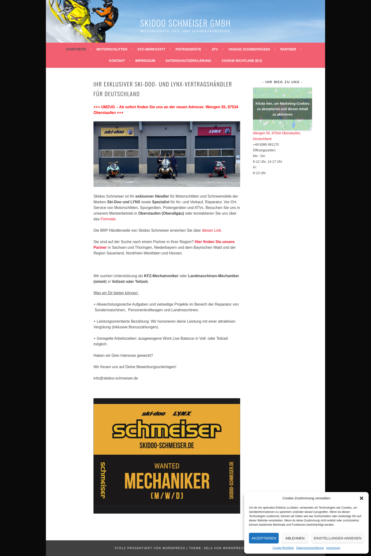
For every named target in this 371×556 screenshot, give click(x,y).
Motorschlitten (111, 49)
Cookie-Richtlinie (283, 548)
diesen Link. (212, 230)
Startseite (76, 49)
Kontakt (117, 61)
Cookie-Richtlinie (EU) (241, 61)
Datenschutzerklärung (310, 548)
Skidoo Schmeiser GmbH (185, 22)
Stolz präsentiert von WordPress (150, 548)
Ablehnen (295, 538)
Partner (288, 49)
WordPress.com (239, 548)
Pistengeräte (188, 49)
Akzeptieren (264, 538)
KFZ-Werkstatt (151, 49)
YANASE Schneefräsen (249, 49)
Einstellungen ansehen (337, 538)
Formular (108, 219)
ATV (215, 49)
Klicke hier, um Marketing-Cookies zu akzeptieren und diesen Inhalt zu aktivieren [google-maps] (282, 108)
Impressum (333, 548)
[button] (361, 498)
